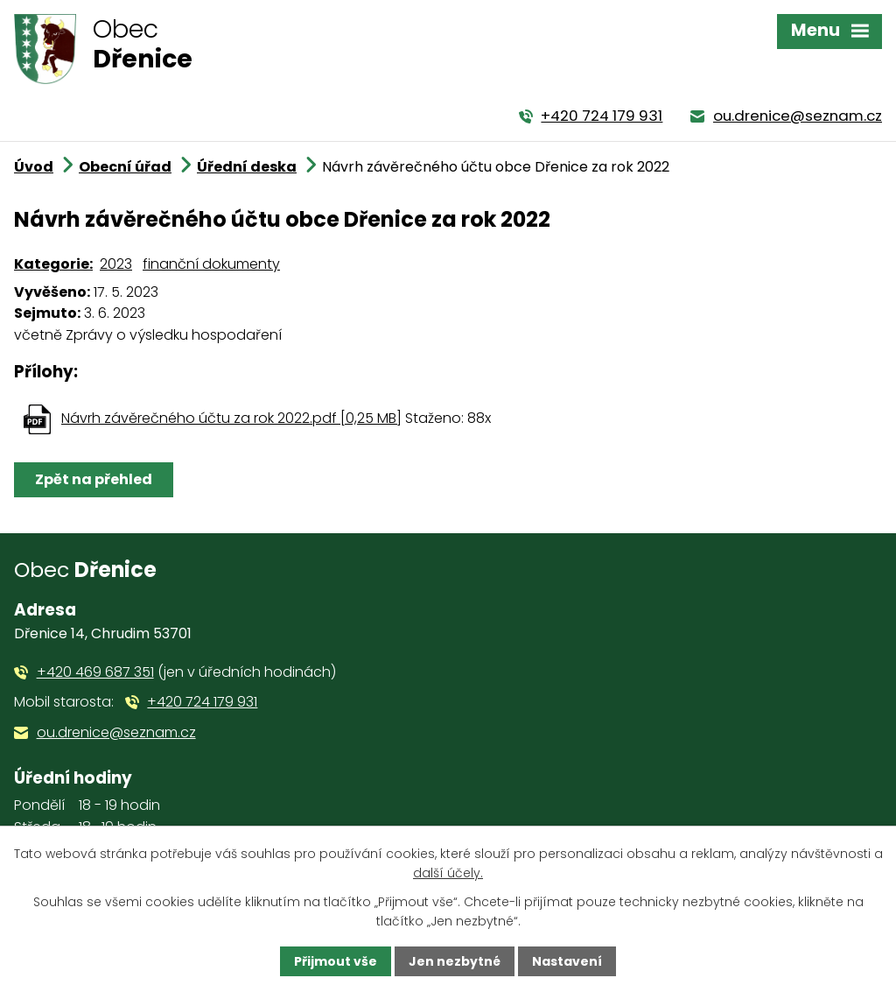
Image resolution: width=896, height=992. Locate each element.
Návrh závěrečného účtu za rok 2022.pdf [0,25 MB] (231, 418)
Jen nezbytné (454, 961)
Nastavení (567, 961)
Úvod (33, 167)
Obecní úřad (125, 167)
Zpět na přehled (93, 479)
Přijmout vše (335, 961)
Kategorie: (53, 264)
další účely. (448, 873)
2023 (116, 264)
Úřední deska (247, 167)
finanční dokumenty (211, 264)
